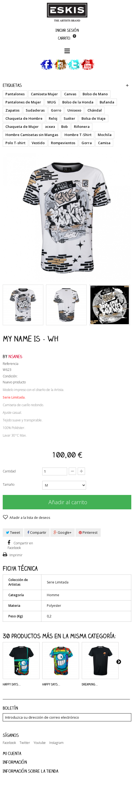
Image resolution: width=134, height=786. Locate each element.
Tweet (13, 532)
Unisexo (74, 110)
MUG (51, 102)
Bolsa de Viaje (93, 118)
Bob (64, 126)
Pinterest (88, 532)
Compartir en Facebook (20, 545)
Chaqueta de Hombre (24, 118)
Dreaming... (90, 684)
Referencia (10, 363)
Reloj (53, 118)
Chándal (94, 110)
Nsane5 (15, 356)
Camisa (104, 142)
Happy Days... (12, 684)
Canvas (70, 93)
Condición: (10, 376)
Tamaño (9, 484)
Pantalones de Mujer (23, 102)
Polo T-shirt (15, 142)
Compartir (36, 532)
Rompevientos (63, 142)
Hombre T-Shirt (77, 134)
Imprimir (15, 555)
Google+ (62, 532)
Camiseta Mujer (44, 93)
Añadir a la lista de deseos (29, 517)
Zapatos (12, 110)
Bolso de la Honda (77, 102)
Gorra (86, 142)
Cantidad (9, 471)
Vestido (38, 142)
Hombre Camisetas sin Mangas (31, 134)
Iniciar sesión (67, 30)
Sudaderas (35, 110)
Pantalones (15, 93)
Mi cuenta (12, 753)
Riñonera (82, 126)
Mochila (105, 134)
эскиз (50, 126)
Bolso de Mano (95, 93)
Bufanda (107, 102)
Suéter (69, 118)
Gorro (56, 110)
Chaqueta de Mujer (22, 126)
